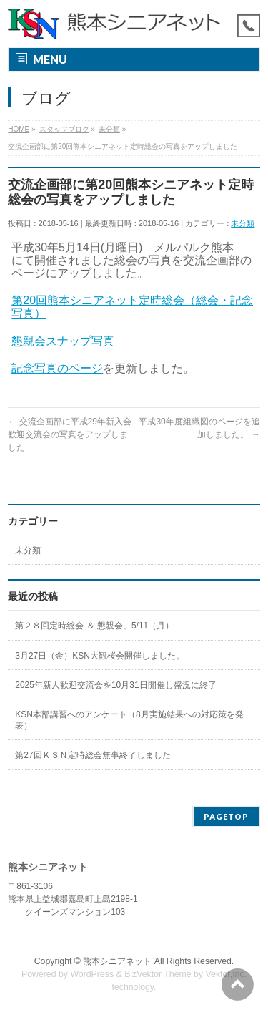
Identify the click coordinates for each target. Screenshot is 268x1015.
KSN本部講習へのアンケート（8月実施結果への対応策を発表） (129, 720)
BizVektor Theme (158, 974)
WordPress (92, 974)
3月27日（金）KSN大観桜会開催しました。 (99, 656)
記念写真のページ (57, 368)
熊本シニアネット (117, 961)
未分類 (242, 223)
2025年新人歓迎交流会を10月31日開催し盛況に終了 (115, 685)
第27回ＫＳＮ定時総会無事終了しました (92, 755)
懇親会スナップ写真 (62, 341)
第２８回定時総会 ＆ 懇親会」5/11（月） (94, 626)
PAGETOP (226, 816)
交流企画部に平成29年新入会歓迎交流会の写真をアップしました (69, 434)
